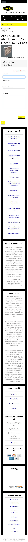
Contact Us (20, 20)
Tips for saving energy (14, 222)
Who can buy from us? (14, 233)
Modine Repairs (14, 190)
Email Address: (7, 80)
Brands (13, 17)
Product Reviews (14, 504)
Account (22, 17)
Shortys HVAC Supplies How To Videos (14, 196)
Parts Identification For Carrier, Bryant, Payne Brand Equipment (14, 157)
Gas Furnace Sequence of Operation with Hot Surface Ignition (14, 183)
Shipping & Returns (14, 394)
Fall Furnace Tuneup (14, 177)
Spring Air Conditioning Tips (14, 209)
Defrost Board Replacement (14, 203)
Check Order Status (14, 500)
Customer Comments (14, 521)
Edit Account (14, 514)
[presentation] (14, 113)
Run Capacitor (14, 163)
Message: (5, 93)
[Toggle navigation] (4, 2)
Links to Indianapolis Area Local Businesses (14, 227)
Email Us (14, 443)
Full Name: (5, 74)
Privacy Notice (14, 399)
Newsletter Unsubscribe (14, 509)
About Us (7, 20)
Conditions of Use (14, 404)
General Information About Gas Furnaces (14, 216)
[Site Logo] (14, 8)
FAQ (14, 525)
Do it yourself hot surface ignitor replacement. (14, 170)
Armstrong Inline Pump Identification (14, 144)
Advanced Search (14, 518)
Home (5, 17)
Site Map (14, 408)
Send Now (21, 117)
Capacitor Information (14, 150)
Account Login (14, 496)
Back (3, 123)
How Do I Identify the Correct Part (14, 138)
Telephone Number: (8, 87)
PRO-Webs (20, 538)
